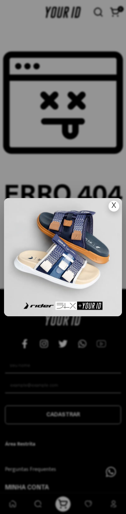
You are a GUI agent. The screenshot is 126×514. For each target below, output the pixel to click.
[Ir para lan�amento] (63, 257)
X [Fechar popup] (114, 206)
